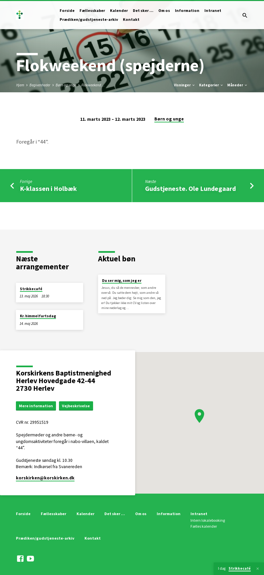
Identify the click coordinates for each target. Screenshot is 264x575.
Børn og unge (66, 85)
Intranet (212, 10)
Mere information (37, 405)
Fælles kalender (203, 526)
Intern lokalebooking (207, 520)
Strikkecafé (31, 289)
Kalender (119, 10)
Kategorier (211, 85)
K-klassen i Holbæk (48, 188)
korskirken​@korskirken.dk (45, 478)
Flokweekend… (93, 85)
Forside (67, 10)
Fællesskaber (92, 10)
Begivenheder (39, 85)
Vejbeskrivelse (78, 405)
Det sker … (143, 10)
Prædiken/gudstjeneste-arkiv (89, 19)
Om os (164, 10)
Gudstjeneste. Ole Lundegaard (190, 188)
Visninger (184, 85)
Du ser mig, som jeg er (121, 280)
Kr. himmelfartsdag (38, 316)
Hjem (20, 85)
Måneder (237, 85)
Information (187, 10)
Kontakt (131, 19)
